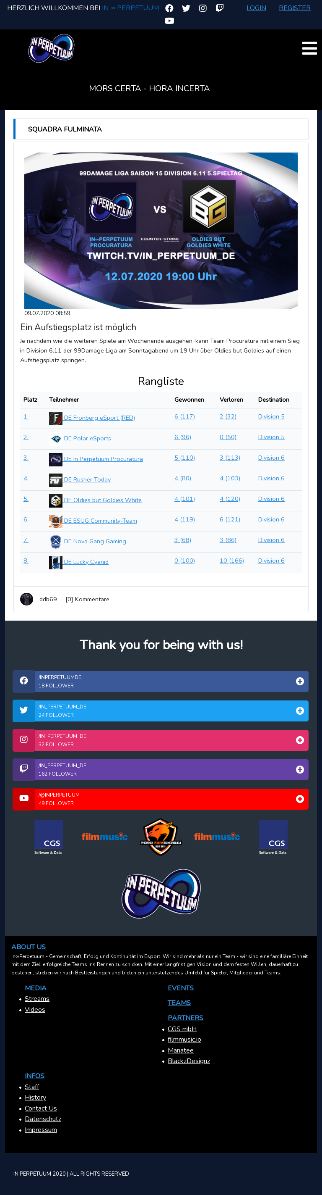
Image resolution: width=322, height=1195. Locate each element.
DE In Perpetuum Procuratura (96, 459)
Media (36, 988)
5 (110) (184, 457)
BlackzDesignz (189, 1061)
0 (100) (184, 560)
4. (26, 478)
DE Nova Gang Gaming (87, 541)
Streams (37, 998)
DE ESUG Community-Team (93, 520)
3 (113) (230, 457)
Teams (179, 1003)
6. (26, 519)
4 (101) (184, 499)
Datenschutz (43, 1119)
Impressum (41, 1129)
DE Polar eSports (80, 438)
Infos (34, 1076)
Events (181, 988)
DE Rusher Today (80, 479)
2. (26, 437)
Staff (32, 1087)
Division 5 (271, 416)
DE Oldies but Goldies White (95, 500)
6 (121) (230, 519)
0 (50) (228, 437)
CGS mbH (182, 1029)
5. (26, 499)
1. (26, 416)
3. (26, 457)
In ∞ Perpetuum (130, 8)
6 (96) (182, 437)
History (35, 1097)
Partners (185, 1018)
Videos (35, 1009)
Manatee (181, 1050)
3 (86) (228, 540)
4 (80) (182, 478)
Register (295, 8)
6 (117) (184, 416)
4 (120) (230, 499)
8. (26, 560)
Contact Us (41, 1108)
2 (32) (228, 416)
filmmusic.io (184, 1039)
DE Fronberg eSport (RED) (92, 417)
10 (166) (232, 560)
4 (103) (230, 478)
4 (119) (184, 519)
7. (26, 540)
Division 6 (271, 457)
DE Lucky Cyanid (79, 562)
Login (256, 8)
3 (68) (182, 540)
